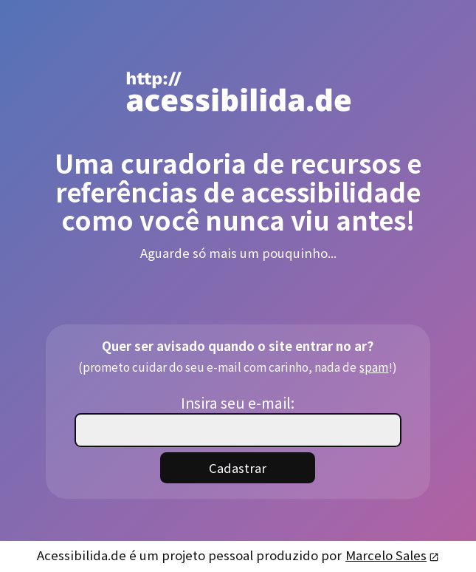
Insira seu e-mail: (237, 402)
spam (373, 366)
